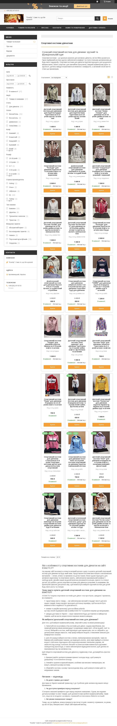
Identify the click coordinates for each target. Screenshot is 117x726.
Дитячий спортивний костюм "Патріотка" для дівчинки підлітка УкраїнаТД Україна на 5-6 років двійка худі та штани (101, 403)
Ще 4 (10, 175)
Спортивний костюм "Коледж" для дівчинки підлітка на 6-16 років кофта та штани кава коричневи (52, 170)
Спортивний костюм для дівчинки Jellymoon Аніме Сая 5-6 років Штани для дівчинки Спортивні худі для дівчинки (77, 285)
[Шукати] (97, 18)
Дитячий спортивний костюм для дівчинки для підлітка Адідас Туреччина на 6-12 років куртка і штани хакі (53, 113)
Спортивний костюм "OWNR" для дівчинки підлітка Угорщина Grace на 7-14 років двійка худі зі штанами (101, 285)
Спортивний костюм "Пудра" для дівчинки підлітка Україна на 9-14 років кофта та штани (52, 344)
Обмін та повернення (75, 28)
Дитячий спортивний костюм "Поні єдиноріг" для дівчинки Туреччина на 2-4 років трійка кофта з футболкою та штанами (77, 346)
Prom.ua (69, 721)
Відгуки (9, 51)
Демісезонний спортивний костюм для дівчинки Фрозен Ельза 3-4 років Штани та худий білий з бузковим (52, 285)
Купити (52, 133)
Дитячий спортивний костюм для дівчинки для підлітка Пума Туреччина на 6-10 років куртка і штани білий (77, 113)
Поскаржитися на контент (61, 723)
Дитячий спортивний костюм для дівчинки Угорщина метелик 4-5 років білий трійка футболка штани (77, 402)
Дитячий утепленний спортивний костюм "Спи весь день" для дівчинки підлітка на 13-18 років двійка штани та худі (77, 522)
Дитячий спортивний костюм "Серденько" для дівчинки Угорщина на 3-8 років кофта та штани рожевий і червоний (101, 170)
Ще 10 (10, 150)
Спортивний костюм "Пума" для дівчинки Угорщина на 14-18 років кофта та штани (53, 402)
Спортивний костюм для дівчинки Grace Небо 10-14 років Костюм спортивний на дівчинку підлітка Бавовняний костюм (77, 461)
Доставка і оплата (97, 28)
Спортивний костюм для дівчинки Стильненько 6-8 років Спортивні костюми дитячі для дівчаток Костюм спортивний (52, 462)
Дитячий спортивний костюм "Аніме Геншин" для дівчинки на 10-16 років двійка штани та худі (101, 113)
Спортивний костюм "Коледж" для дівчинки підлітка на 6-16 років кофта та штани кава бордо (101, 226)
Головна (10, 28)
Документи (10, 56)
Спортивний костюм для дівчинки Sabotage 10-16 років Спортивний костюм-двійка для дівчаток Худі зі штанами (52, 522)
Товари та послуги (26, 28)
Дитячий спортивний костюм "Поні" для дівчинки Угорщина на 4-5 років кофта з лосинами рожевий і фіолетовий (101, 461)
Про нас (45, 28)
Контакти (57, 28)
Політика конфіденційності (78, 723)
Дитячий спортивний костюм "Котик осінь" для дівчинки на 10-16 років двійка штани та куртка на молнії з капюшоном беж (101, 522)
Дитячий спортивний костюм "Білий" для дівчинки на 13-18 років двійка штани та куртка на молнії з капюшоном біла (52, 227)
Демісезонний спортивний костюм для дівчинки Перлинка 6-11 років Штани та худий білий (77, 169)
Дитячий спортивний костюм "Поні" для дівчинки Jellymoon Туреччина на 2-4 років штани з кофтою (101, 344)
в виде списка (112, 77)
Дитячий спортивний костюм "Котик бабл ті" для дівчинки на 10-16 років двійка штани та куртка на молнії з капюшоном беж (77, 228)
